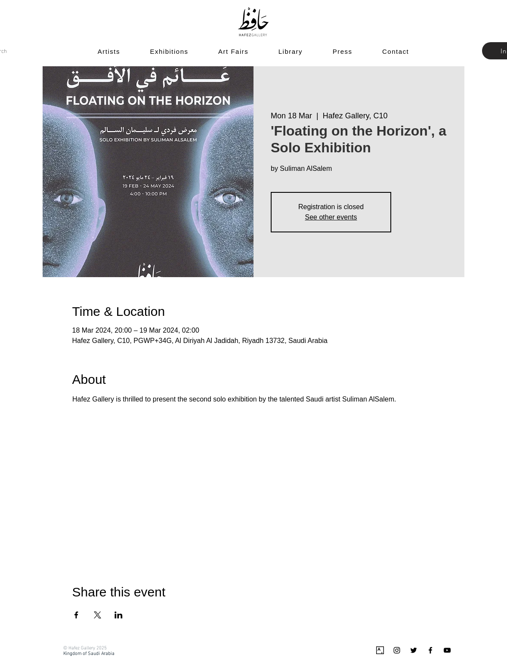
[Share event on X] (97, 615)
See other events (331, 217)
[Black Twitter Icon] (413, 650)
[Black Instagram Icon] (397, 650)
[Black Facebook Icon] (430, 650)
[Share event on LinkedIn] (118, 615)
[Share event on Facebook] (76, 615)
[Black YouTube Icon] (447, 650)
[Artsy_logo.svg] (380, 650)
